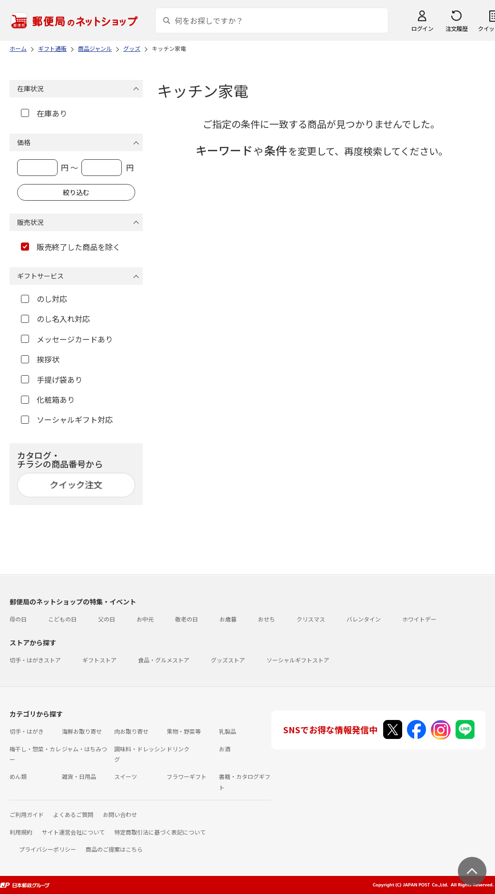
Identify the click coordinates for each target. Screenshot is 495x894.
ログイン (422, 28)
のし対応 (44, 298)
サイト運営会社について (73, 832)
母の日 (18, 619)
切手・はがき (27, 731)
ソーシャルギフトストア (298, 660)
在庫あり (44, 113)
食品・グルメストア (163, 660)
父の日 (106, 619)
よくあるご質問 (73, 814)
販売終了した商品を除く (70, 247)
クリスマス (311, 619)
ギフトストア (99, 660)
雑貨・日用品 (79, 776)
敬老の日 (186, 619)
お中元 (145, 619)
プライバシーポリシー (47, 849)
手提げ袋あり (51, 379)
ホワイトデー (419, 619)
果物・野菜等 (184, 731)
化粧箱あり (48, 399)
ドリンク (178, 749)
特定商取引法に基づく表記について (160, 832)
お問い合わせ (120, 814)
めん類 (18, 776)
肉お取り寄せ (131, 731)
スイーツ (125, 776)
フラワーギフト (187, 776)
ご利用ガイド (27, 814)
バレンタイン (363, 619)
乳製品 (227, 731)
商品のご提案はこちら (114, 849)
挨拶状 (40, 359)
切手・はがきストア (35, 660)
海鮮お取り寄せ (82, 731)
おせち (266, 619)
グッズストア (228, 660)
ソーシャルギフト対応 (67, 419)
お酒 (224, 749)
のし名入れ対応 (55, 318)
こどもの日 (62, 619)
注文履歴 (456, 28)
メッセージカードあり (67, 339)
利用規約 (21, 832)
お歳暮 (228, 619)
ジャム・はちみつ (84, 749)
